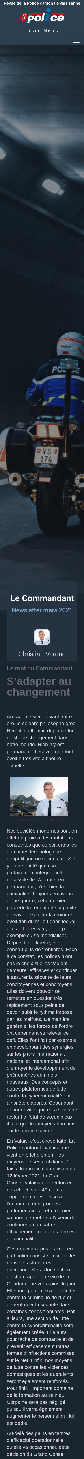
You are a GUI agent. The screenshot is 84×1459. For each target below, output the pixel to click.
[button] (76, 44)
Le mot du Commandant (40, 668)
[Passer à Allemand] (51, 30)
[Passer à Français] (32, 30)
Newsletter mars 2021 (42, 610)
